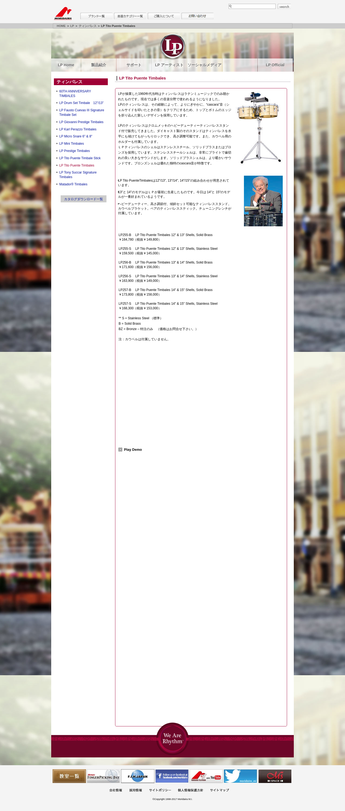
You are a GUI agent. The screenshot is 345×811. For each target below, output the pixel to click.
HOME (61, 25)
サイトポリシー (160, 790)
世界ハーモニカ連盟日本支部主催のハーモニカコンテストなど (137, 776)
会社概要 (115, 790)
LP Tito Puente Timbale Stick (80, 158)
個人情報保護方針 (191, 790)
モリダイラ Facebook (172, 776)
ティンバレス (87, 25)
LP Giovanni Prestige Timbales (81, 122)
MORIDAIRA (63, 13)
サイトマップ (219, 790)
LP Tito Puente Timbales (76, 165)
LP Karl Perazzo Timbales (77, 129)
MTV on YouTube (206, 776)
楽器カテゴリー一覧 (130, 16)
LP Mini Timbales (71, 143)
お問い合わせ (197, 16)
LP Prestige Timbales (74, 151)
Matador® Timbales (73, 184)
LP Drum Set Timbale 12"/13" (81, 103)
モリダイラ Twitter (240, 776)
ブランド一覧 (96, 16)
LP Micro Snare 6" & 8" (75, 136)
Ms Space (274, 776)
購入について (164, 16)
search (284, 6)
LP (72, 25)
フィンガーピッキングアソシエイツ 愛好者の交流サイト (103, 776)
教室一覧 (69, 776)
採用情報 (135, 790)
